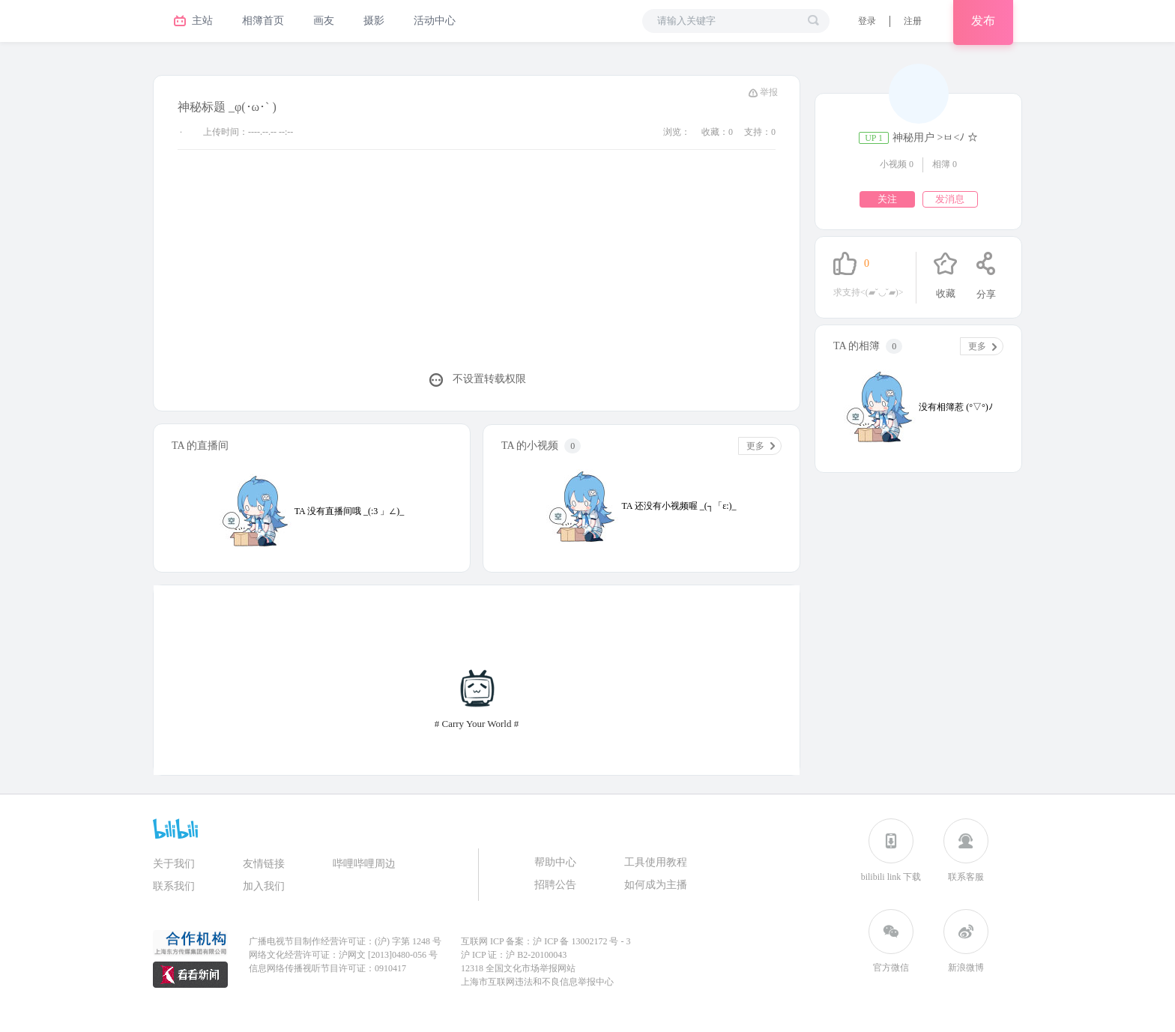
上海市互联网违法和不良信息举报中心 (537, 982)
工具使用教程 (655, 862)
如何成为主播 (655, 884)
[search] (813, 19)
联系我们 (174, 886)
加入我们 (264, 886)
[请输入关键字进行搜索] (727, 21)
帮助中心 (555, 862)
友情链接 (264, 863)
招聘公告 (555, 884)
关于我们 (174, 863)
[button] (867, 21)
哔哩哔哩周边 (364, 863)
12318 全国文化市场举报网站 (518, 968)
